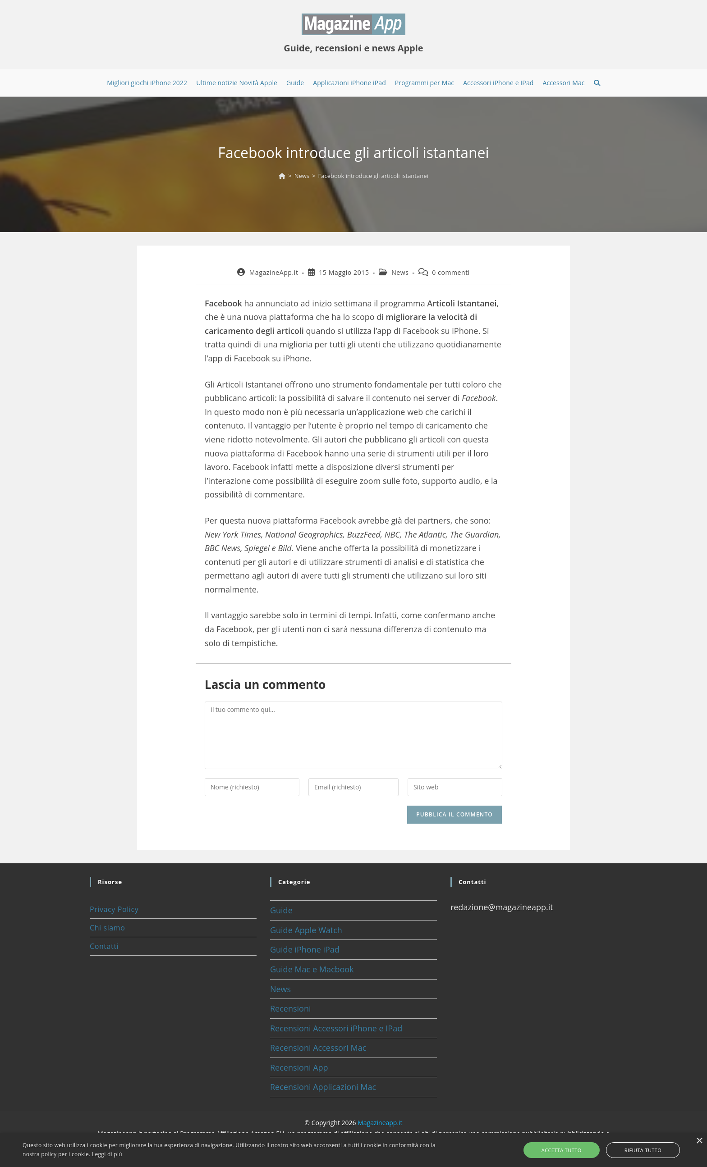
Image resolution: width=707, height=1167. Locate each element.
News (400, 272)
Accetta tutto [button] (572, 1150)
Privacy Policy (114, 909)
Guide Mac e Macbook (312, 969)
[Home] (282, 176)
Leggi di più (107, 1154)
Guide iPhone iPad (305, 949)
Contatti (104, 946)
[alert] (353, 1150)
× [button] (699, 1141)
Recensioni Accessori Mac (318, 1047)
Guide (281, 910)
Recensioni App (299, 1067)
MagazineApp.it (273, 272)
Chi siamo (107, 928)
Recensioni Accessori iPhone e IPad (336, 1028)
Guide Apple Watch (306, 930)
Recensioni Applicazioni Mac (323, 1086)
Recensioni (290, 1008)
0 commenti (451, 272)
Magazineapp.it (380, 1122)
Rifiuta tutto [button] (632, 1150)
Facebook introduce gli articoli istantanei (373, 176)
